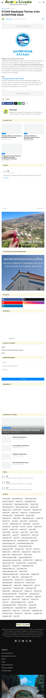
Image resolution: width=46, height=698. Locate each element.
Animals (19, 501)
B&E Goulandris (8, 507)
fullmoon (13, 529)
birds (15, 526)
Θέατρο (16, 566)
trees (35, 535)
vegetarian (7, 538)
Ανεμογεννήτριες (9, 543)
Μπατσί (17, 585)
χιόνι (16, 616)
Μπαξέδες (7, 585)
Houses (24, 512)
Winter (26, 524)
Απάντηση (6, 178)
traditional (25, 535)
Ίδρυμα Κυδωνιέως (9, 540)
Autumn (34, 504)
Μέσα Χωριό (8, 580)
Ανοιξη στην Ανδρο (9, 546)
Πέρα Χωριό (17, 591)
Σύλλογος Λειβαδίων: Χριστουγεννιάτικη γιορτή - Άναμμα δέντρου (32, 137)
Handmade (37, 510)
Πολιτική (37, 591)
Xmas (36, 524)
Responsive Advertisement (23, 26)
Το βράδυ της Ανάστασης (19, 454)
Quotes (39, 518)
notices (6, 532)
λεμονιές (18, 613)
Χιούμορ (32, 605)
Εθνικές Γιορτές (8, 563)
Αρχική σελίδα (6, 8)
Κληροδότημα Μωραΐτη (10, 574)
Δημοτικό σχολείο (25, 557)
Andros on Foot (8, 501)
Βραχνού (36, 552)
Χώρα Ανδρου (20, 608)
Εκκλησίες (21, 563)
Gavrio (26, 510)
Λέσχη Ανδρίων (26, 577)
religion (6, 535)
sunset (15, 535)
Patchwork (6, 518)
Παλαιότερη (40, 208)
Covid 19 (17, 510)
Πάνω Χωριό (31, 588)
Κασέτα (23, 571)
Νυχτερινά (7, 588)
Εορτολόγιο (12, 338)
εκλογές (26, 610)
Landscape (7, 515)
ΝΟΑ (37, 585)
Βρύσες (6, 554)
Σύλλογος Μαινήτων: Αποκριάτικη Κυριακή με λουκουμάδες (12, 136)
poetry (24, 532)
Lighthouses (19, 515)
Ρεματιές (19, 596)
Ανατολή (34, 540)
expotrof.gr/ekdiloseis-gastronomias (13, 78)
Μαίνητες (19, 580)
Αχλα (36, 549)
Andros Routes (17, 498)
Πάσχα (6, 591)
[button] (2, 2)
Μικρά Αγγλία (31, 580)
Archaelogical (30, 501)
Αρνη (28, 549)
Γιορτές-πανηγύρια (9, 557)
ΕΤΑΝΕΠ (38, 560)
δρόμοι (16, 610)
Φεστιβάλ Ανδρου (9, 605)
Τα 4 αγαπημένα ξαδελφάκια (20, 445)
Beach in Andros (22, 507)
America (6, 498)
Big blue (34, 507)
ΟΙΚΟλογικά (18, 588)
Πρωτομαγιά (34, 594)
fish (29, 526)
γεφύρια (32, 608)
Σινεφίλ (16, 599)
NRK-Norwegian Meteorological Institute (12, 350)
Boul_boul (13, 110)
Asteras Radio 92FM (21, 504)
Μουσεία (30, 582)
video (16, 538)
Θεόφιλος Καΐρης (9, 568)
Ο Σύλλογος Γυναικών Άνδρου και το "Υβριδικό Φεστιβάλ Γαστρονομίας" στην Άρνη (11, 157)
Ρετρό (29, 596)
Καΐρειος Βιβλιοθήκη (10, 571)
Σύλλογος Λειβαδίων (18, 602)
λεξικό (28, 613)
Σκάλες (25, 599)
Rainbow (6, 521)
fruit (5, 529)
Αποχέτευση (8, 549)
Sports (23, 521)
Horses (15, 512)
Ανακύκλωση (23, 540)
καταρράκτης (37, 610)
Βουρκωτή (26, 552)
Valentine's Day (15, 524)
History (6, 512)
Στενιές (34, 599)
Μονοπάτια (19, 582)
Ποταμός (23, 594)
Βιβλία (16, 552)
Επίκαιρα (6, 566)
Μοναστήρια (7, 582)
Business (7, 510)
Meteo (3, 347)
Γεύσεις (13, 8)
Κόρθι (15, 577)
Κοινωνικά (24, 574)
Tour (5, 524)
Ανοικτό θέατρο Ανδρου (25, 543)
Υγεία (31, 602)
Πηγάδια (28, 591)
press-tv (34, 532)
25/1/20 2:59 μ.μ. (11, 172)
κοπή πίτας (7, 613)
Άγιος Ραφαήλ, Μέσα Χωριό (20, 462)
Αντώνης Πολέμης (25, 546)
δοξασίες (6, 610)
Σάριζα (38, 596)
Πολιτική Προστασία (10, 594)
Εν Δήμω (32, 563)
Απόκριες (19, 549)
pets (15, 532)
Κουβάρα (35, 574)
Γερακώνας (17, 554)
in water (23, 529)
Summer (33, 521)
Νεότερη (5, 208)
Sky (15, 521)
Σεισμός (6, 599)
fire (22, 526)
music (32, 529)
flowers (37, 526)
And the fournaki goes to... (19, 437)
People (16, 518)
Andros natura (30, 498)
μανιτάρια (38, 613)
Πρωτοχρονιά (8, 596)
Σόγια (5, 602)
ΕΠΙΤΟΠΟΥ (27, 560)
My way (30, 515)
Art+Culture (7, 504)
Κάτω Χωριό (22, 568)
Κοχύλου (6, 577)
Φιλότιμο (22, 605)
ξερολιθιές (7, 616)
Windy (3, 353)
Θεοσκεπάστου (27, 566)
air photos (6, 526)
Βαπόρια (6, 552)
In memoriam (35, 512)
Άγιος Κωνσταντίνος (29, 538)
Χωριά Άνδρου (8, 608)
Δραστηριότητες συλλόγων (12, 560)
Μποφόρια (27, 585)
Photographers (28, 518)
